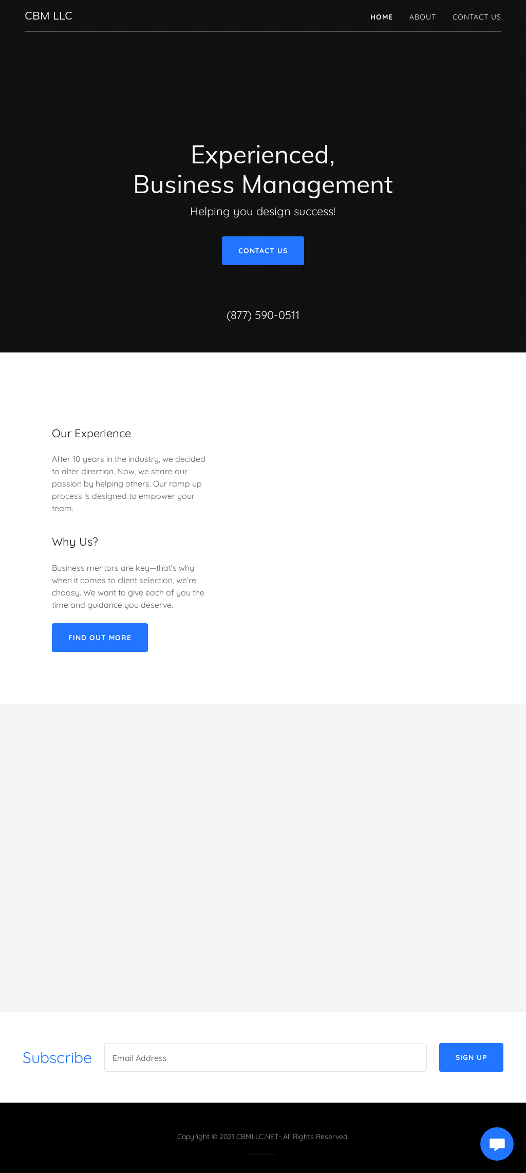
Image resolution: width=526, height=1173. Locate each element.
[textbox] (265, 1057)
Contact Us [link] (477, 17)
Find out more (100, 637)
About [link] (422, 17)
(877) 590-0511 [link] (263, 315)
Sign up (471, 1057)
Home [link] (381, 17)
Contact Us (263, 250)
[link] (48, 16)
